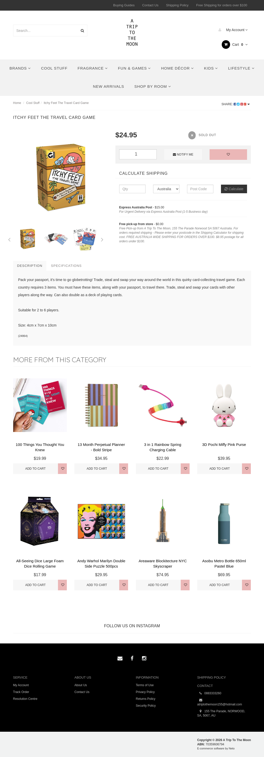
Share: (235, 104)
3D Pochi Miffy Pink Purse (224, 444)
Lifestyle (241, 68)
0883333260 (209, 693)
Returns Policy (145, 699)
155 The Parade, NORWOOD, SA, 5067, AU (221, 713)
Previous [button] (9, 238)
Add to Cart (35, 468)
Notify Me (183, 154)
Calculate (234, 189)
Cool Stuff (54, 68)
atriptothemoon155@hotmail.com (219, 702)
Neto (232, 748)
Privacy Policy (145, 692)
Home (17, 103)
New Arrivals (108, 86)
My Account (232, 30)
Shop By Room (152, 86)
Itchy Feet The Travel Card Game (66, 103)
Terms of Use (145, 685)
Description (30, 266)
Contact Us (150, 5)
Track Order (21, 692)
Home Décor (177, 68)
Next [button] (102, 238)
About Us (80, 685)
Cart (235, 44)
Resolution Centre (25, 699)
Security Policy (146, 705)
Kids (211, 68)
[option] (60, 177)
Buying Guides (124, 5)
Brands (20, 68)
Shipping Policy (177, 5)
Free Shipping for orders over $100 (221, 5)
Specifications (66, 266)
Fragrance (93, 68)
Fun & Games (134, 68)
